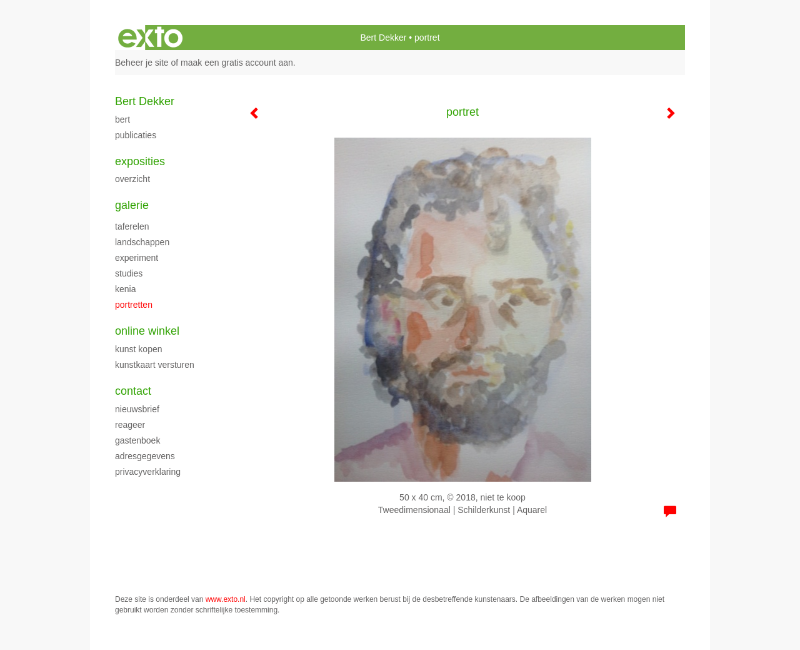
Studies (128, 273)
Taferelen (132, 226)
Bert (122, 119)
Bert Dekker (383, 38)
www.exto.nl (226, 599)
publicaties (135, 135)
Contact (133, 391)
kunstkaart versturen (154, 365)
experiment (136, 258)
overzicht (132, 179)
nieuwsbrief (137, 409)
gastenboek (137, 440)
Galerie (132, 205)
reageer (130, 425)
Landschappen (142, 242)
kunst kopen (138, 349)
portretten (133, 305)
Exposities (140, 161)
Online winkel (147, 331)
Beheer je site (142, 63)
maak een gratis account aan (237, 63)
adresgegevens (145, 456)
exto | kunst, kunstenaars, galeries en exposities (150, 37)
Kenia (125, 289)
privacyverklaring (148, 472)
